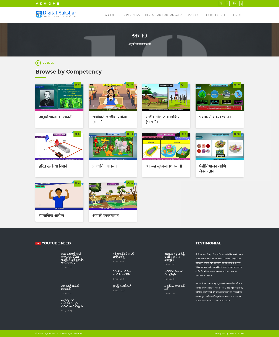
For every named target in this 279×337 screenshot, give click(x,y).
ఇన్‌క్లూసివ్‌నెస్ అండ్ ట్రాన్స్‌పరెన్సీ (123, 255)
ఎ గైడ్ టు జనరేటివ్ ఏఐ (174, 287)
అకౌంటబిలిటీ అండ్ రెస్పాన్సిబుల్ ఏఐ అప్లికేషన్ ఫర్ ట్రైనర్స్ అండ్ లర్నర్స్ (72, 258)
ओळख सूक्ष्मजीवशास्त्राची (164, 166)
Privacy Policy (221, 333)
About (109, 15)
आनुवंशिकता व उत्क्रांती (55, 116)
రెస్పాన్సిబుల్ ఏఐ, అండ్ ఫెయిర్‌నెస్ (122, 272)
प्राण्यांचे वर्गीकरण (104, 166)
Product (194, 15)
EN (234, 3)
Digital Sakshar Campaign (164, 15)
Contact (237, 15)
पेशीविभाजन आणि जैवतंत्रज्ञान (212, 169)
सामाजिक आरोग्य (51, 215)
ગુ (241, 3)
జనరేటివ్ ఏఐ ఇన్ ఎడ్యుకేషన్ (173, 272)
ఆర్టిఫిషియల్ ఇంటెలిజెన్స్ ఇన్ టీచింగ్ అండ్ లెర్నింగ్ (72, 303)
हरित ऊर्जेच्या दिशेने (53, 166)
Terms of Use (237, 333)
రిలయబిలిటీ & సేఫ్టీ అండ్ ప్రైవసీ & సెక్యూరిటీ (174, 256)
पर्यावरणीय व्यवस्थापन (215, 116)
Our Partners (129, 15)
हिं (221, 3)
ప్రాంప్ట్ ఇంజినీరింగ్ (122, 285)
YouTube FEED (53, 243)
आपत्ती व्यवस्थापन (105, 215)
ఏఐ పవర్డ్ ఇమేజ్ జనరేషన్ (70, 287)
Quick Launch (216, 15)
